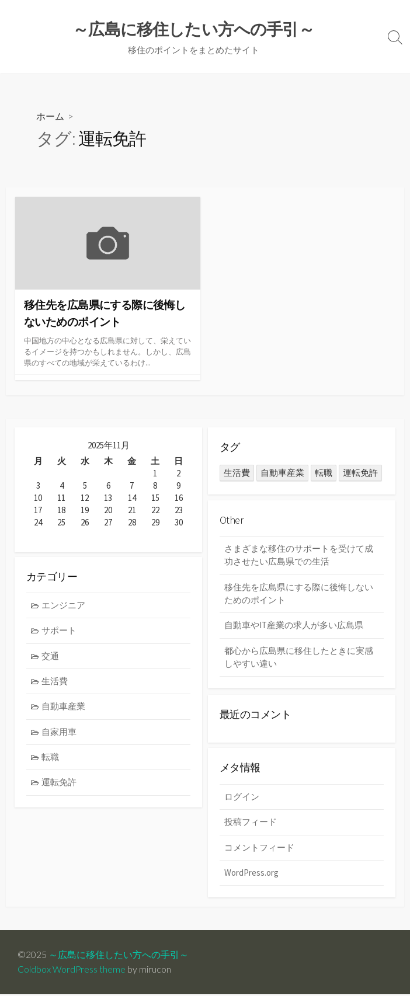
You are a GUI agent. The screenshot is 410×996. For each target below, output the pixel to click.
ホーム (50, 116)
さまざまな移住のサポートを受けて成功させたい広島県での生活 (298, 556)
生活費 (55, 683)
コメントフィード (259, 848)
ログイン (241, 797)
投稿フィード (250, 823)
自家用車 (59, 734)
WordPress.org (251, 874)
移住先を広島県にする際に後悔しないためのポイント (298, 594)
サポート (59, 632)
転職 (51, 759)
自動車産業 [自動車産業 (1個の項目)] (282, 473)
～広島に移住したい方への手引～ (118, 955)
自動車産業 (64, 708)
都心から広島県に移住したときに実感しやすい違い (298, 658)
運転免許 (59, 784)
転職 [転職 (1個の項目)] (323, 473)
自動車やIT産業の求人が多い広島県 (293, 626)
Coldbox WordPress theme (72, 970)
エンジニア (64, 606)
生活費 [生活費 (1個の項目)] (237, 473)
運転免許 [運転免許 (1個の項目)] (360, 473)
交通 (51, 657)
